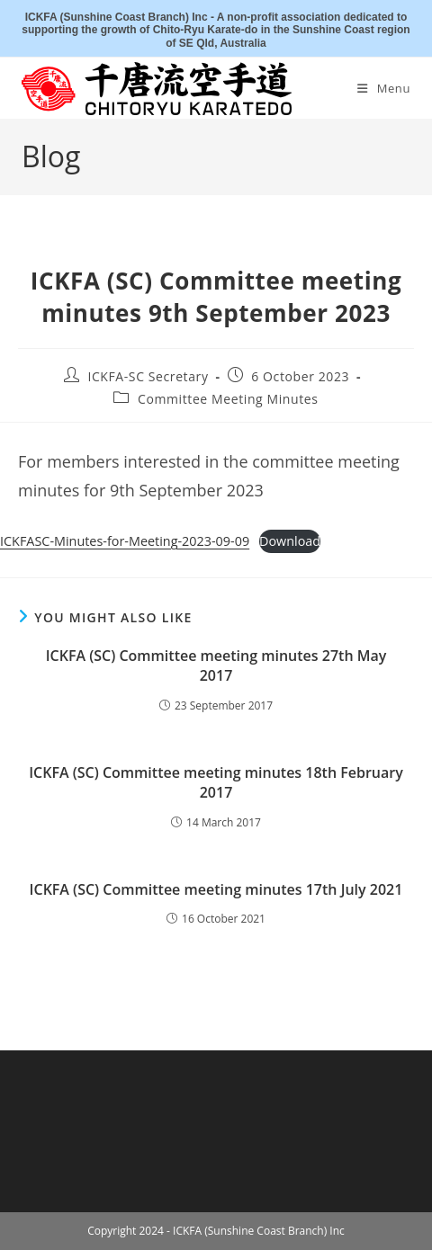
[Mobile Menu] (383, 88)
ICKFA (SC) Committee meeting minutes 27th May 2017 (216, 665)
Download (289, 540)
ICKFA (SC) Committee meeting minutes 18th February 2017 (216, 782)
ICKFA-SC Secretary (147, 376)
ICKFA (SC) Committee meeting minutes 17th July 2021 (216, 889)
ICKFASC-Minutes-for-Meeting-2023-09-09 (124, 540)
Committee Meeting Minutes (228, 398)
